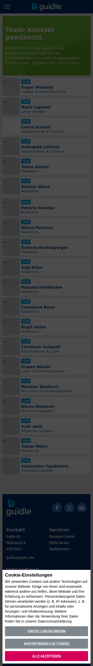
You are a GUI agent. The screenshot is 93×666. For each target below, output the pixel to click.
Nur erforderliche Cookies (46, 643)
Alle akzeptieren (46, 656)
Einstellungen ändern (46, 631)
